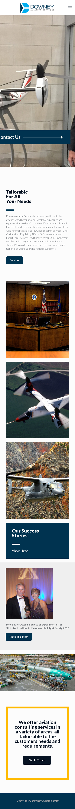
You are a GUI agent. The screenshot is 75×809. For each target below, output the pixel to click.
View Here (20, 551)
